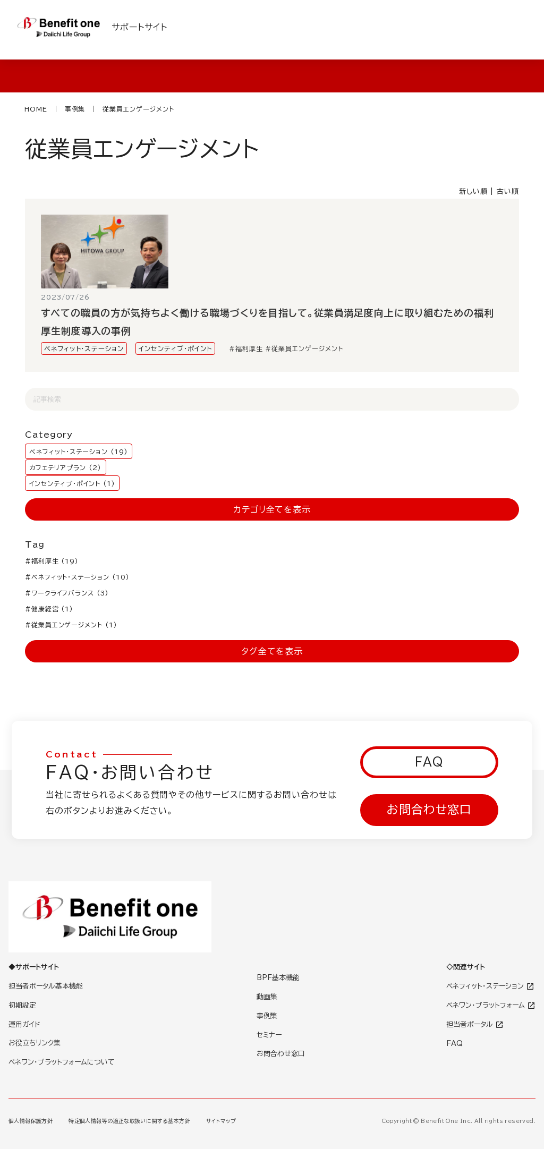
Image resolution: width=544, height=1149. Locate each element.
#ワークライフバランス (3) (67, 593)
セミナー (269, 1035)
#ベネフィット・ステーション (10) (77, 577)
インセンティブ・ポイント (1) (72, 483)
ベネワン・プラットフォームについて (61, 1062)
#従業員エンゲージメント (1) (71, 625)
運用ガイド (24, 1024)
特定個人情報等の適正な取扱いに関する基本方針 (129, 1121)
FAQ (429, 762)
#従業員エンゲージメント (304, 348)
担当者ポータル (475, 1024)
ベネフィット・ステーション (84, 348)
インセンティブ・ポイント (175, 348)
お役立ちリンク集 (34, 1043)
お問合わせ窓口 (429, 809)
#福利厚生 (246, 348)
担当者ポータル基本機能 (45, 986)
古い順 (508, 191)
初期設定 (22, 1005)
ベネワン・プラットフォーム (491, 1005)
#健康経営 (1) (49, 609)
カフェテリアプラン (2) (65, 467)
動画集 (267, 996)
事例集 (267, 1015)
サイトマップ (221, 1121)
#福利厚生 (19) (52, 561)
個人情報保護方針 (30, 1121)
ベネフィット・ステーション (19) (78, 451)
